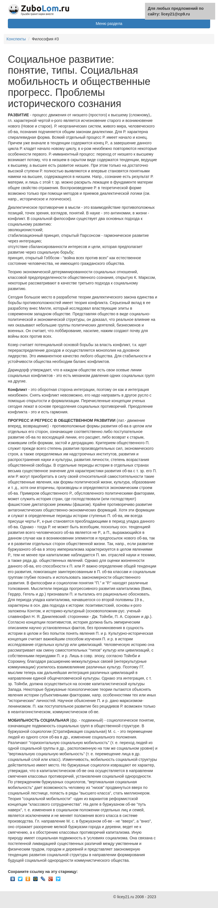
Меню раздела (109, 23)
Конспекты (16, 39)
